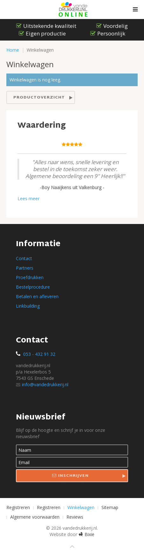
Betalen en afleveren (37, 296)
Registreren (18, 507)
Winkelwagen (80, 507)
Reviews (74, 517)
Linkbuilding (28, 306)
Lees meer (28, 198)
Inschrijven (70, 475)
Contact (24, 258)
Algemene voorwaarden (34, 517)
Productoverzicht (39, 97)
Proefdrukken (30, 277)
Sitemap (109, 507)
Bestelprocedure (33, 287)
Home (12, 50)
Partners (24, 268)
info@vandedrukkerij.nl (42, 384)
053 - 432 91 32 (39, 354)
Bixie (86, 534)
